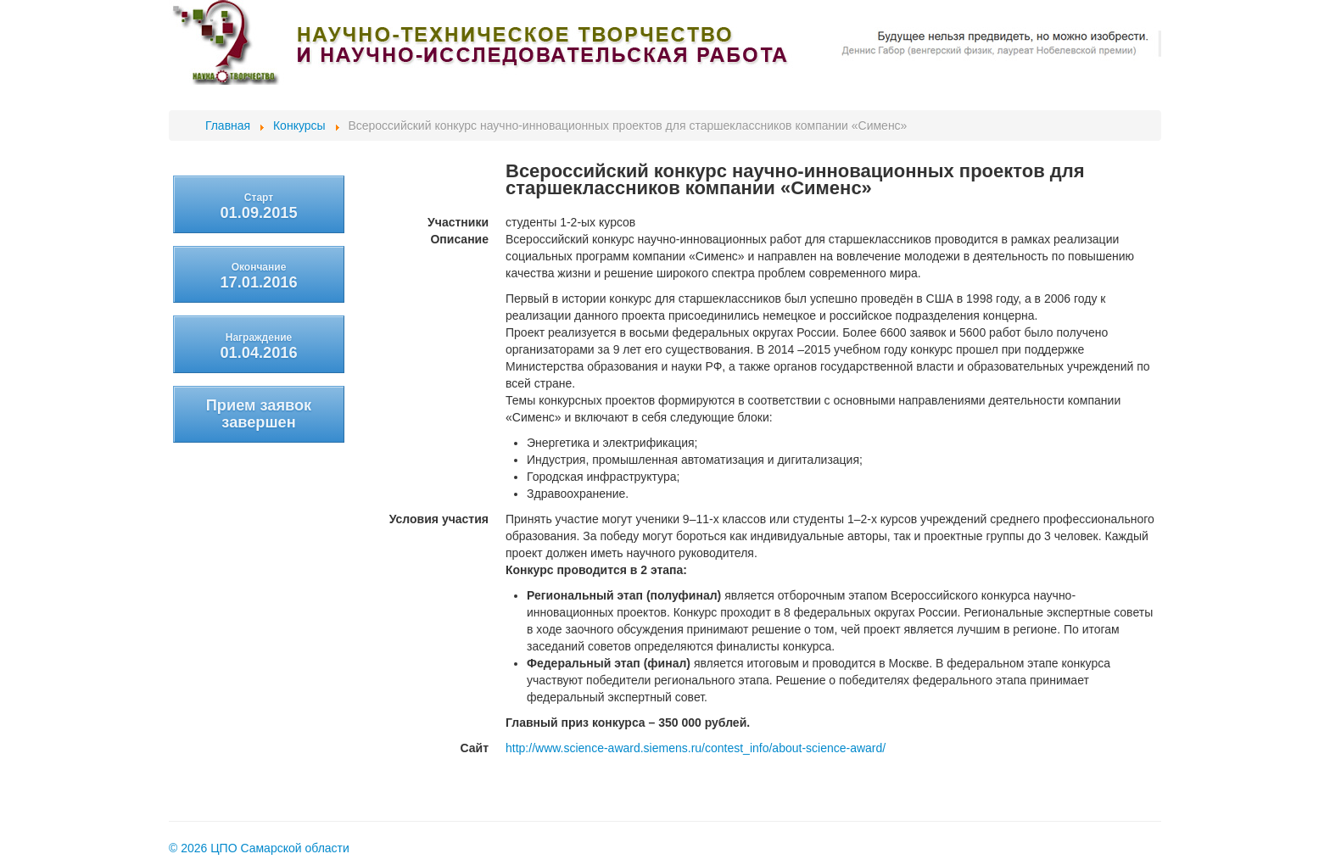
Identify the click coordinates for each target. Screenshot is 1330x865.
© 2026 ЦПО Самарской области (259, 848)
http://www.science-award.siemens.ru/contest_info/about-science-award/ (696, 748)
